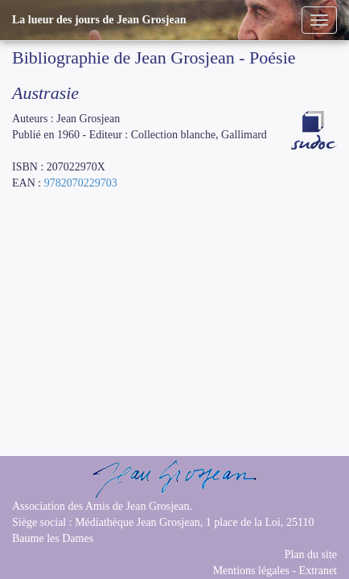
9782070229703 (80, 183)
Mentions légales (251, 571)
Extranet (318, 571)
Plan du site (311, 554)
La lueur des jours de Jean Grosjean (99, 20)
